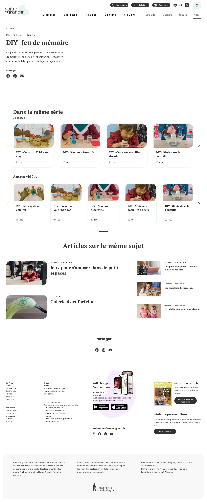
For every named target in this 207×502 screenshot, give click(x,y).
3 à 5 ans (110, 14)
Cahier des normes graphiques (58, 418)
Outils (46, 383)
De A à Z (9, 383)
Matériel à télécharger (54, 388)
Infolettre (142, 5)
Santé (8, 385)
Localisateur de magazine (185, 400)
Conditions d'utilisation (54, 410)
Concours (163, 5)
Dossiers (167, 14)
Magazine (10, 416)
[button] (198, 145)
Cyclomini (48, 393)
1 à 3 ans (91, 14)
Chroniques (11, 410)
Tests (46, 385)
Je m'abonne (165, 431)
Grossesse (49, 14)
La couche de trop (52, 402)
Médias (47, 416)
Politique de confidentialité (56, 413)
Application (121, 5)
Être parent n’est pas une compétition (61, 405)
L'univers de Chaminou (54, 391)
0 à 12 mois (70, 14)
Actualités (151, 14)
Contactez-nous (51, 421)
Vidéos (197, 14)
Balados (183, 14)
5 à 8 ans (130, 14)
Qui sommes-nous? (53, 407)
